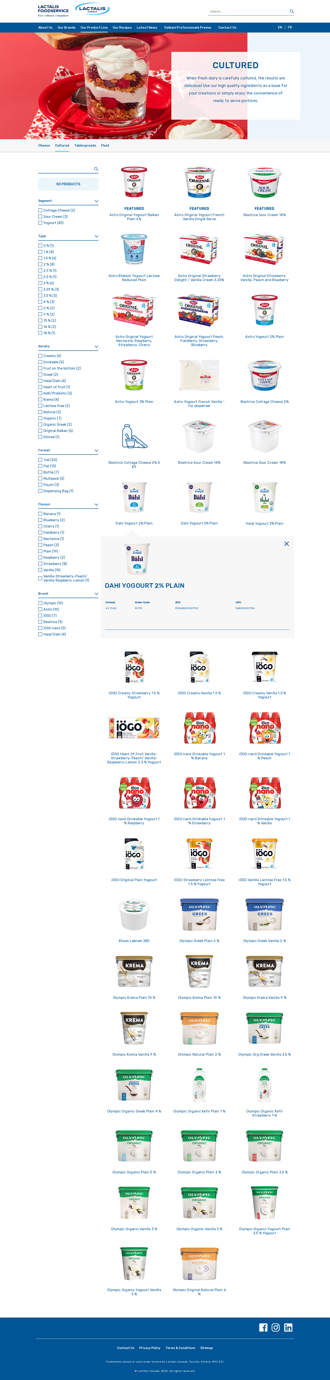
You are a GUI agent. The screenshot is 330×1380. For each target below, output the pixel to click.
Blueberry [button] (53, 520)
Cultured (62, 145)
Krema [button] (51, 400)
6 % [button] (48, 308)
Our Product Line (94, 27)
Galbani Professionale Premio (187, 27)
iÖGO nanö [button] (54, 628)
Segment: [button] (45, 201)
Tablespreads (85, 145)
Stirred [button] (51, 437)
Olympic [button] (53, 603)
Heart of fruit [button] (56, 387)
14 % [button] (49, 327)
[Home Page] (101, 11)
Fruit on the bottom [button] (62, 368)
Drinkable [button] (53, 362)
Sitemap (206, 1348)
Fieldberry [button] (53, 533)
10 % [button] (49, 321)
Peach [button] (51, 545)
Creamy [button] (52, 356)
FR (290, 27)
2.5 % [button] (49, 277)
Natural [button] (52, 412)
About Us (45, 27)
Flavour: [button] (44, 504)
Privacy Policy (149, 1348)
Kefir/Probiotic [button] (57, 393)
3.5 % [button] (50, 296)
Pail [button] (49, 466)
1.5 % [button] (49, 258)
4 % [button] (48, 302)
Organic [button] (52, 418)
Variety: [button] (44, 346)
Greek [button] (50, 375)
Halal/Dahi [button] (54, 381)
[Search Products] (251, 11)
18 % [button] (49, 333)
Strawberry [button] (55, 564)
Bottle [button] (51, 472)
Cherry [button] (51, 526)
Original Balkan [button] (58, 431)
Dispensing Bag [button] (58, 491)
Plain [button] (50, 551)
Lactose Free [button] (56, 406)
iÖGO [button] (50, 616)
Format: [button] (44, 450)
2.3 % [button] (49, 271)
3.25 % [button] (51, 289)
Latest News (147, 27)
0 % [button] (48, 246)
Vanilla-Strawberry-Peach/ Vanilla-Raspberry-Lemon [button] (66, 578)
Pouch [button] (51, 485)
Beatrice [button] (52, 622)
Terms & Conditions (180, 1348)
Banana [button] (51, 514)
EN (280, 27)
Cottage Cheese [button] (59, 210)
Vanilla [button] (51, 570)
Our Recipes (122, 27)
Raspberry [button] (54, 557)
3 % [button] (48, 283)
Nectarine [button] (53, 539)
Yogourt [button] (53, 223)
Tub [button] (50, 460)
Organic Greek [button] (57, 424)
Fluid (105, 145)
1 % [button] (48, 252)
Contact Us (227, 27)
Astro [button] (51, 609)
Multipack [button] (53, 479)
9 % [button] (48, 314)
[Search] (292, 11)
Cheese (44, 145)
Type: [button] (42, 236)
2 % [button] (48, 264)
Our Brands (67, 27)
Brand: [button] (43, 594)
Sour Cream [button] (55, 217)
